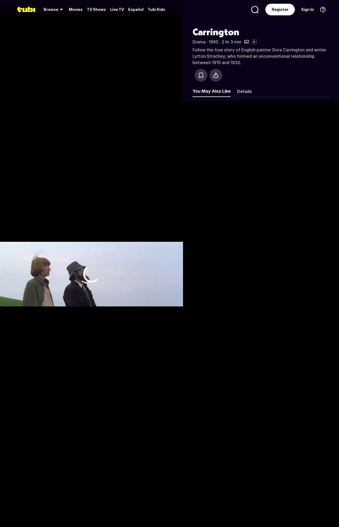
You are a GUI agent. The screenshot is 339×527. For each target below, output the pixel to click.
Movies (76, 9)
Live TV (117, 9)
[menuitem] (54, 9)
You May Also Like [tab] (212, 91)
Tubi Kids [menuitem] (156, 9)
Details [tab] (244, 91)
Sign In (307, 9)
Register (280, 9)
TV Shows (96, 9)
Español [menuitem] (136, 9)
